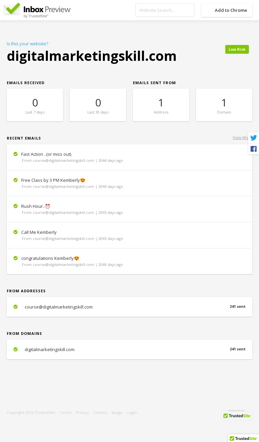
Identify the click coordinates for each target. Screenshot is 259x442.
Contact (100, 412)
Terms (65, 412)
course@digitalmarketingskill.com (129, 307)
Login (132, 412)
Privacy (82, 412)
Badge (117, 412)
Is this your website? (27, 44)
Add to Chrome (231, 10)
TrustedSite (44, 412)
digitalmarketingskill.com (129, 349)
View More (242, 137)
